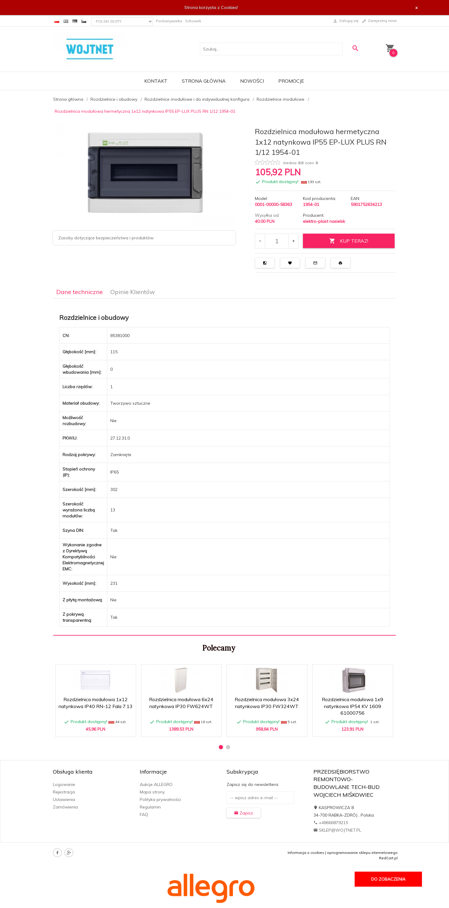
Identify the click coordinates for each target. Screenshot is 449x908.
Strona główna (204, 81)
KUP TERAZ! (348, 241)
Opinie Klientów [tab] (132, 292)
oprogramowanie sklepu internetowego (362, 852)
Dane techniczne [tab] (79, 292)
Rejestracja (64, 792)
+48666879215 (330, 822)
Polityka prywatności (160, 799)
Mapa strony (152, 792)
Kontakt (155, 81)
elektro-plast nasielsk (324, 221)
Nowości (252, 81)
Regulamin (150, 807)
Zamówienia (65, 807)
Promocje (291, 81)
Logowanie (64, 784)
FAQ (144, 814)
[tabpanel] (224, 467)
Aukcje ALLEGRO (156, 784)
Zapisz (243, 813)
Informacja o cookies (306, 852)
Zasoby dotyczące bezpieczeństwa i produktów (106, 238)
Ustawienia (64, 799)
